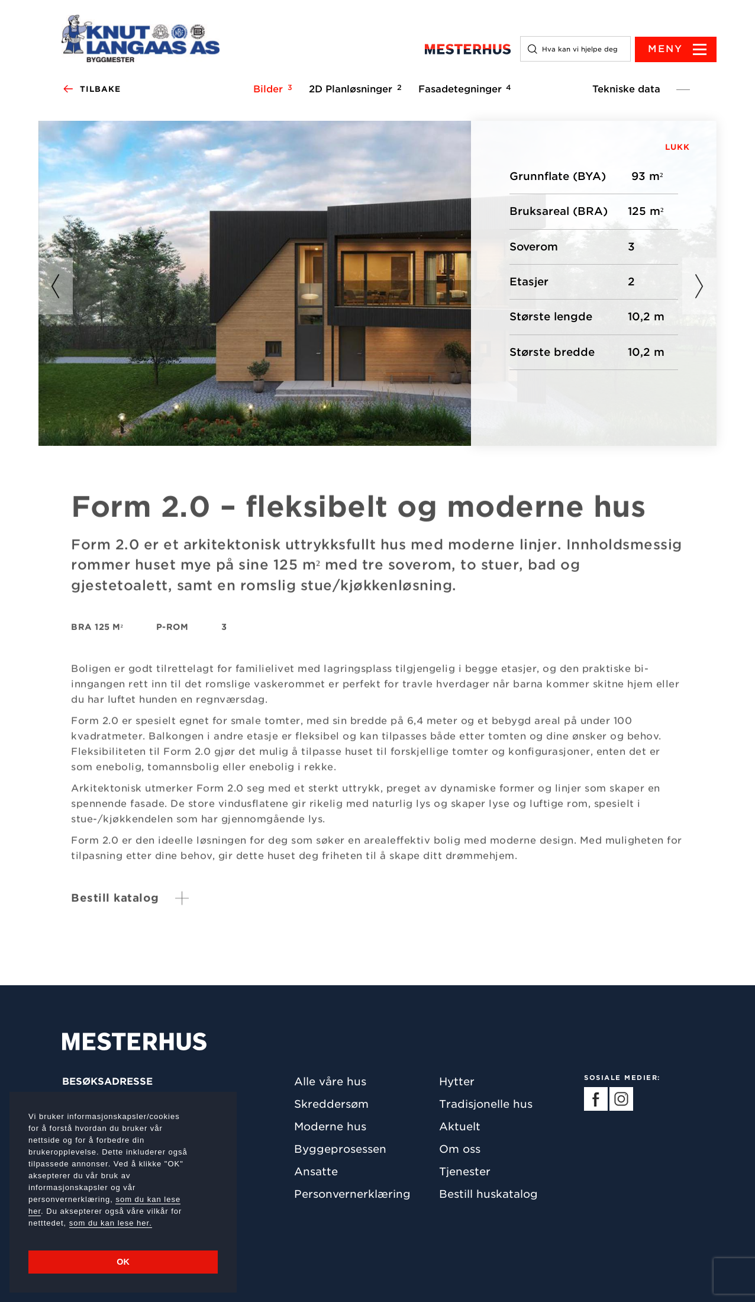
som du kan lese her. (110, 1223)
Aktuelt (459, 1126)
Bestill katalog (115, 905)
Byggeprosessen (340, 1149)
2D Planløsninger (353, 89)
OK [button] (123, 1261)
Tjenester (465, 1171)
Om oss (459, 1149)
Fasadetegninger (463, 89)
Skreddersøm (331, 1104)
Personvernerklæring (352, 1194)
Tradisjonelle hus (486, 1104)
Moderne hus (330, 1126)
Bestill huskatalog (488, 1194)
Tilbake (91, 90)
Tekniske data (626, 89)
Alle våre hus (330, 1081)
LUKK (677, 147)
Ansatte (316, 1171)
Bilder (271, 89)
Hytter (457, 1081)
